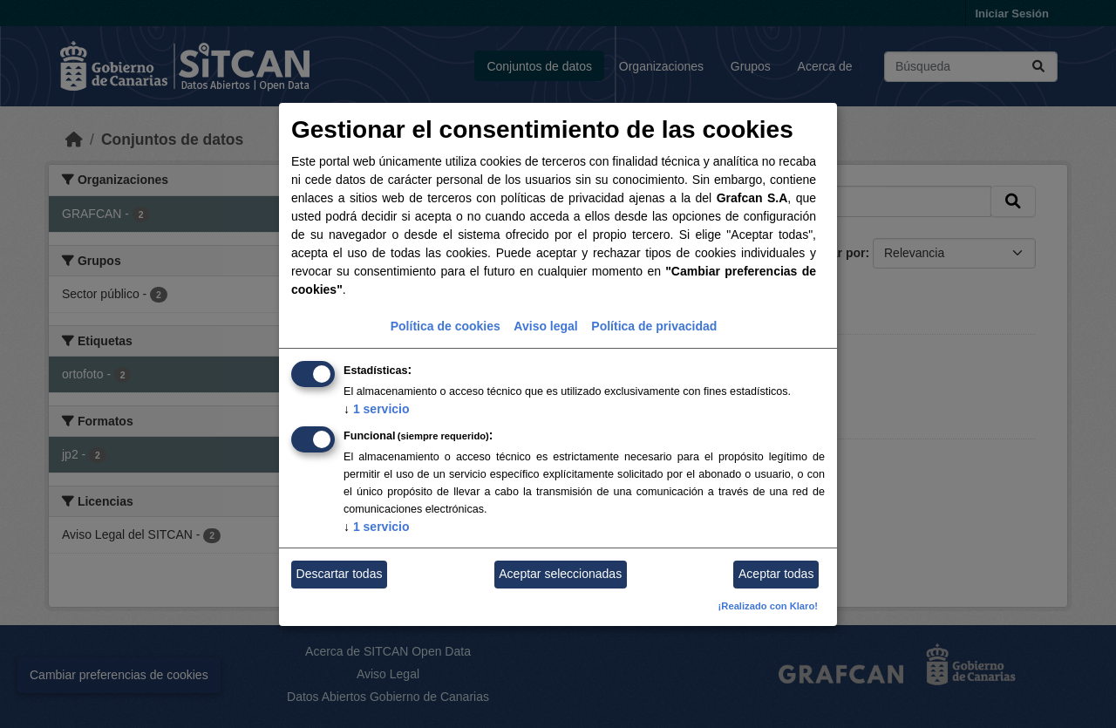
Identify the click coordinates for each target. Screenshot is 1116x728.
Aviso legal (545, 326)
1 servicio (377, 409)
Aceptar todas (775, 574)
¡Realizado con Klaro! (768, 606)
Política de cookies (445, 326)
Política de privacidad (654, 326)
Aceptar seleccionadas (560, 574)
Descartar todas (339, 574)
